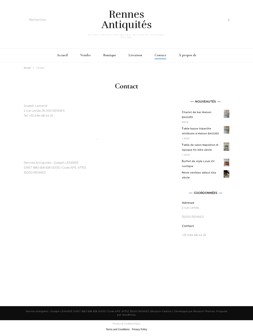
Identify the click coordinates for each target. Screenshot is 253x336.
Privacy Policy (139, 329)
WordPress (128, 314)
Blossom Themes (204, 311)
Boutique (109, 55)
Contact (160, 55)
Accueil (62, 55)
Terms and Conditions (118, 329)
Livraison (135, 55)
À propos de (187, 55)
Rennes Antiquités (126, 19)
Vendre (85, 55)
